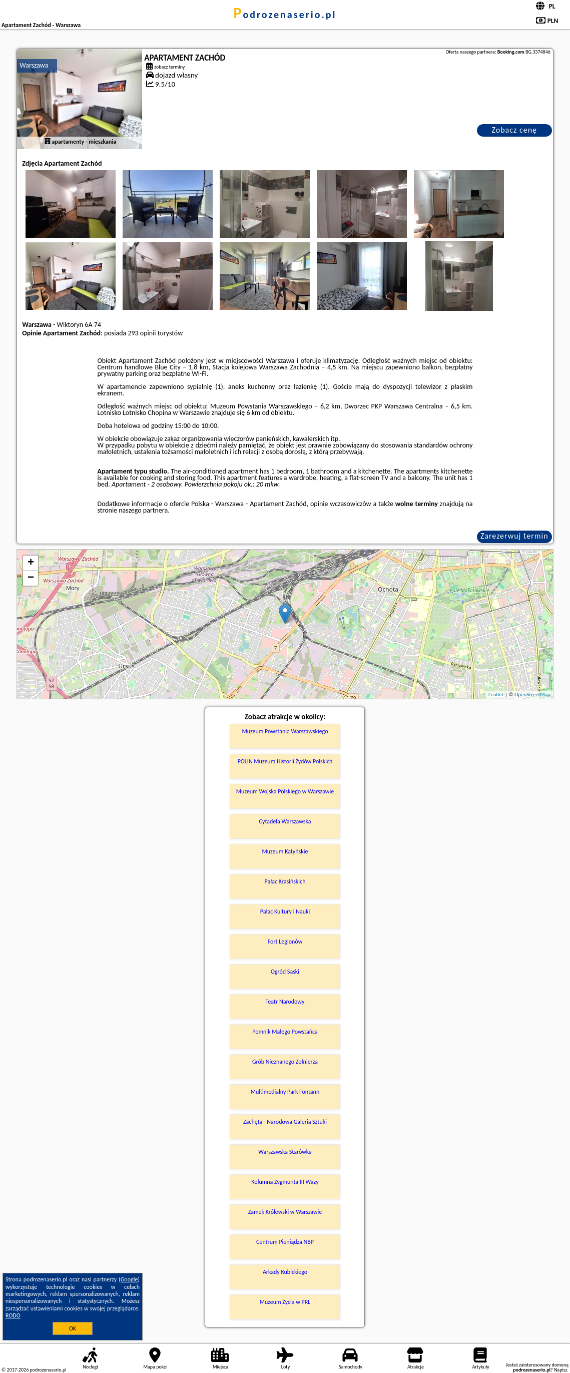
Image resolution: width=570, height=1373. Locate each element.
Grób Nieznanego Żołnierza (285, 1061)
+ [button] (31, 563)
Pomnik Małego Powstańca (285, 1031)
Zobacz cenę (514, 130)
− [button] (31, 578)
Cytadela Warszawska (285, 821)
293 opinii (142, 333)
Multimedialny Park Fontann (285, 1091)
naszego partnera (143, 510)
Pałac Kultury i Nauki (285, 911)
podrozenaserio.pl (285, 15)
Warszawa (34, 65)
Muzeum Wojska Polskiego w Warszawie (285, 791)
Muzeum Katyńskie (285, 851)
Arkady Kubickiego (285, 1271)
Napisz (560, 1369)
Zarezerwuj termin (514, 536)
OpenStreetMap (532, 694)
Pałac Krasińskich (285, 881)
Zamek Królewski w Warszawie (285, 1211)
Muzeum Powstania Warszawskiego (285, 731)
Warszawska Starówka (285, 1151)
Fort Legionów (285, 941)
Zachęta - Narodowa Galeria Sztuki (285, 1121)
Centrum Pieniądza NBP (285, 1241)
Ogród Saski (285, 971)
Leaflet (495, 694)
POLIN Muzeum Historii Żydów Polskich (285, 761)
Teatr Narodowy (285, 1001)
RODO (13, 1315)
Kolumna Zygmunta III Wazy (284, 1181)
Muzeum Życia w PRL (285, 1301)
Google (129, 1279)
